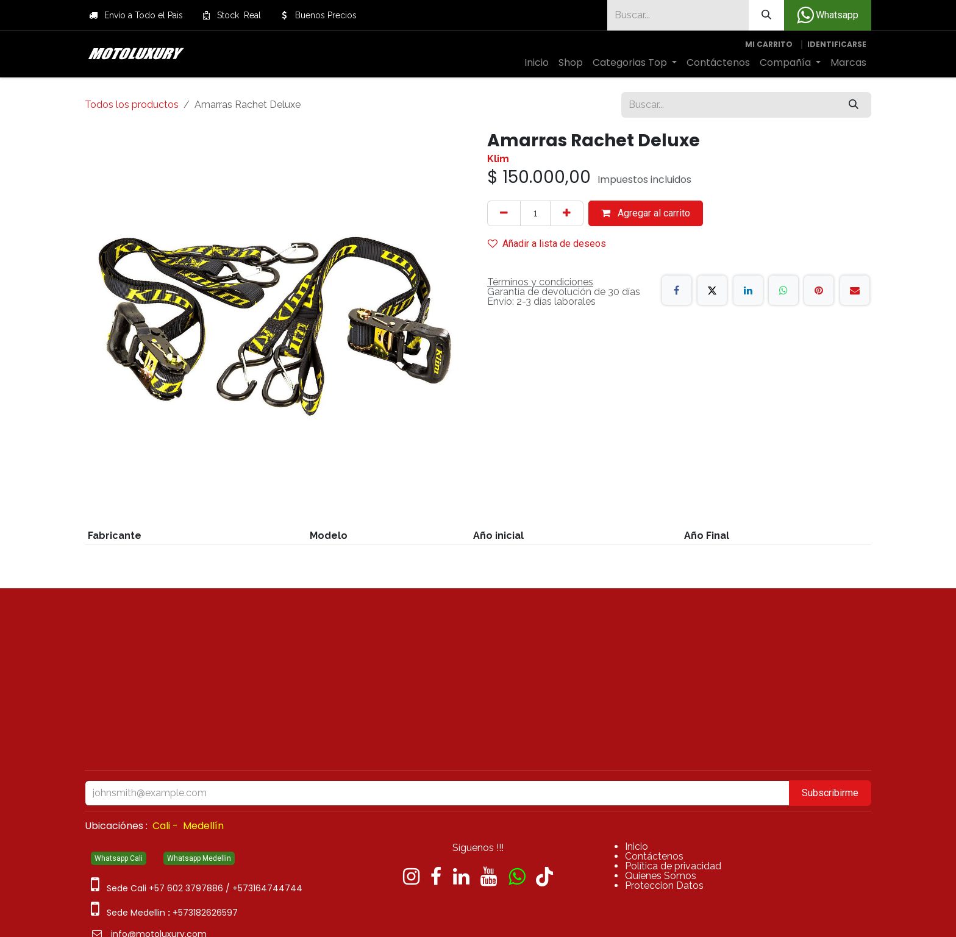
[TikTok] (544, 876)
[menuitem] (536, 63)
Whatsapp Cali (119, 858)
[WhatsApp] (783, 290)
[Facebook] (676, 290)
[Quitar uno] (504, 213)
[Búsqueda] (766, 15)
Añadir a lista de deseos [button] (547, 243)
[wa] (516, 876)
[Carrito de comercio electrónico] (768, 44)
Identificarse (836, 44)
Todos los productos (132, 104)
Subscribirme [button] (830, 793)
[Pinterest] (818, 290)
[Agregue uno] (566, 213)
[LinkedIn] (748, 290)
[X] (712, 290)
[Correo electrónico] (854, 290)
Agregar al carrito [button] (645, 213)
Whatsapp (827, 15)
